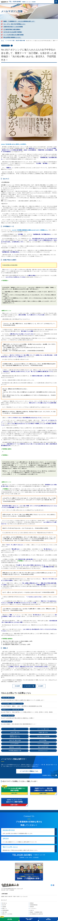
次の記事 (40, 686)
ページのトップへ (29, 811)
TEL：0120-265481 (15, 1)
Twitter (51, 885)
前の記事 (17, 686)
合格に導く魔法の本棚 (16, 45)
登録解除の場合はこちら (48, 775)
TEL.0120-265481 (22, 855)
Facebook (53, 885)
